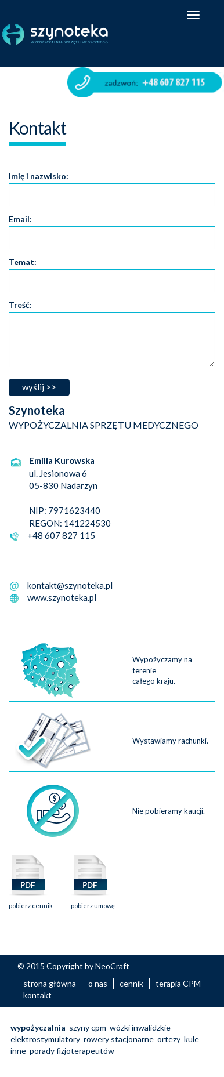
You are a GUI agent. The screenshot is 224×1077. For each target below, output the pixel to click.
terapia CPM (178, 983)
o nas (97, 983)
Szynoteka (69, 34)
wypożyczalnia (38, 1027)
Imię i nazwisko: (38, 176)
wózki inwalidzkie (140, 1027)
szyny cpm (87, 1027)
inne (18, 1051)
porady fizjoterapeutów (72, 1051)
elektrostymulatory (45, 1039)
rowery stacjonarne (119, 1039)
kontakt (37, 995)
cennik (131, 983)
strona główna (49, 983)
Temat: (23, 262)
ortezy (168, 1039)
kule (191, 1039)
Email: (20, 219)
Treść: (20, 305)
